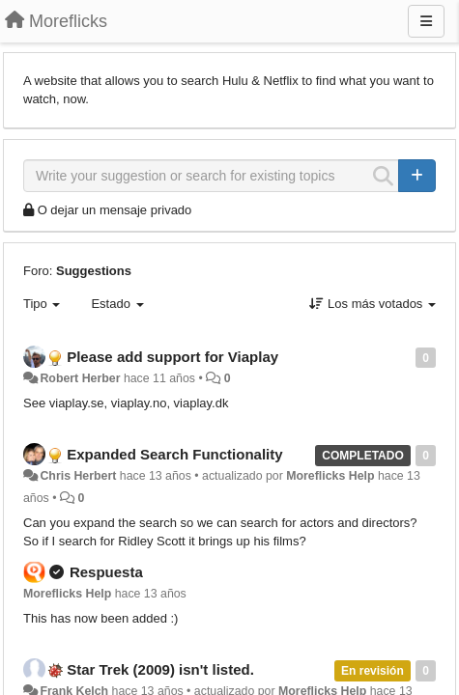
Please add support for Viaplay (172, 356)
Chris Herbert (78, 476)
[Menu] (426, 21)
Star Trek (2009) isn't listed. (160, 669)
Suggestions (93, 271)
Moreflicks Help (330, 476)
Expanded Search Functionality (174, 454)
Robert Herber (80, 378)
